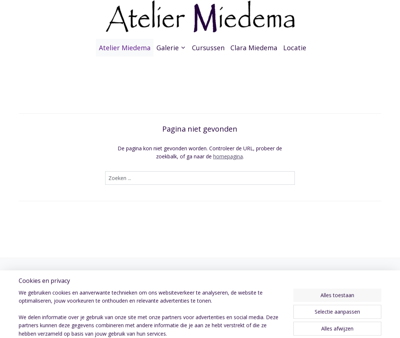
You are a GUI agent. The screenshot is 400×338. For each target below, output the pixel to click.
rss (236, 324)
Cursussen (208, 47)
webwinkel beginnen (264, 324)
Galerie (171, 47)
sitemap (221, 324)
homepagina (228, 156)
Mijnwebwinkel (328, 324)
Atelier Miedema (125, 47)
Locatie (294, 47)
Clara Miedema (253, 47)
